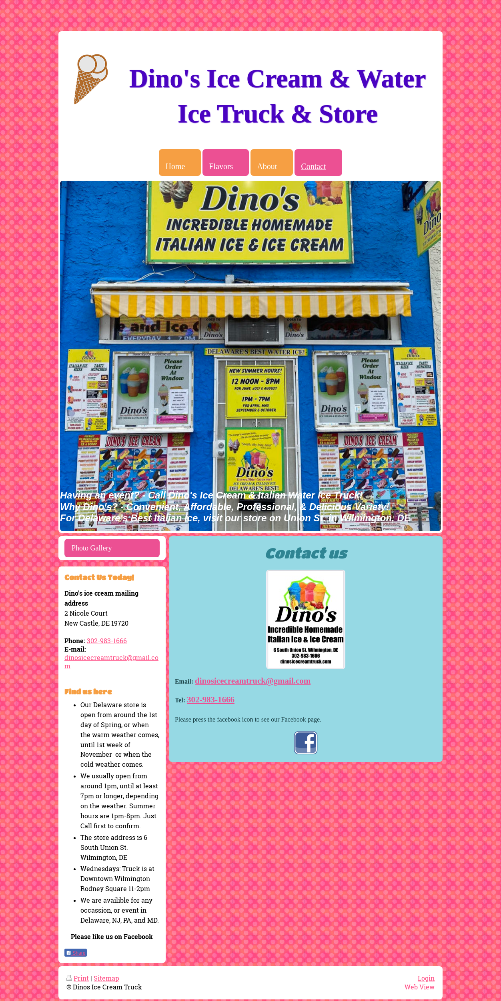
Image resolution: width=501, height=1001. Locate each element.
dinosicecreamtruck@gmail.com (253, 681)
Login (426, 978)
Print (77, 978)
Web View (420, 987)
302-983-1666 (210, 699)
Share (75, 953)
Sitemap (106, 978)
